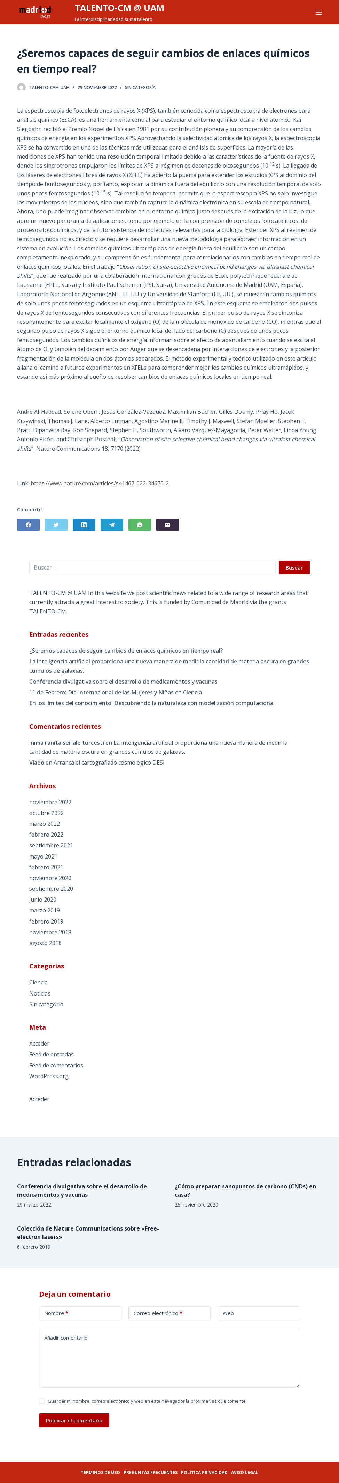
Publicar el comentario (74, 1420)
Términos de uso (100, 1472)
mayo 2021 (43, 856)
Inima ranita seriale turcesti (66, 743)
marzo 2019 (44, 910)
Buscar (294, 567)
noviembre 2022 (50, 802)
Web (228, 1312)
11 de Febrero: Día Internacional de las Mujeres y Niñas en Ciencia (115, 692)
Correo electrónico (158, 1313)
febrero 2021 (46, 867)
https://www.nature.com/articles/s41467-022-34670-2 (100, 483)
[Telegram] (112, 525)
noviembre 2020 (50, 878)
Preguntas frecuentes (151, 1472)
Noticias (39, 993)
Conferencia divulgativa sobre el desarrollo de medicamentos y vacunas (123, 681)
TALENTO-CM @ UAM (119, 8)
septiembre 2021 (51, 845)
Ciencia (38, 982)
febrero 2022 (46, 834)
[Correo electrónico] (167, 525)
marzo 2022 (44, 824)
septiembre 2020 (51, 889)
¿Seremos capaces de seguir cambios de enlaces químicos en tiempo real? (126, 650)
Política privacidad (204, 1472)
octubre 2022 (46, 813)
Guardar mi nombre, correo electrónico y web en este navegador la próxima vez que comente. (147, 1401)
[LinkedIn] (84, 525)
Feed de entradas (51, 1054)
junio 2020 (42, 899)
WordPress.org (49, 1076)
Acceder (39, 1043)
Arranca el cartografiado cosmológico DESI (109, 762)
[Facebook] (28, 525)
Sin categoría (140, 87)
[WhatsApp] (139, 525)
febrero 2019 (46, 921)
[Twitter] (56, 525)
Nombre (56, 1313)
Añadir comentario (66, 1337)
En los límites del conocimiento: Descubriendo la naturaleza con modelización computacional (152, 703)
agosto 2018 (45, 943)
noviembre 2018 (50, 932)
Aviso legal (244, 1472)
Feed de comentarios (56, 1065)
